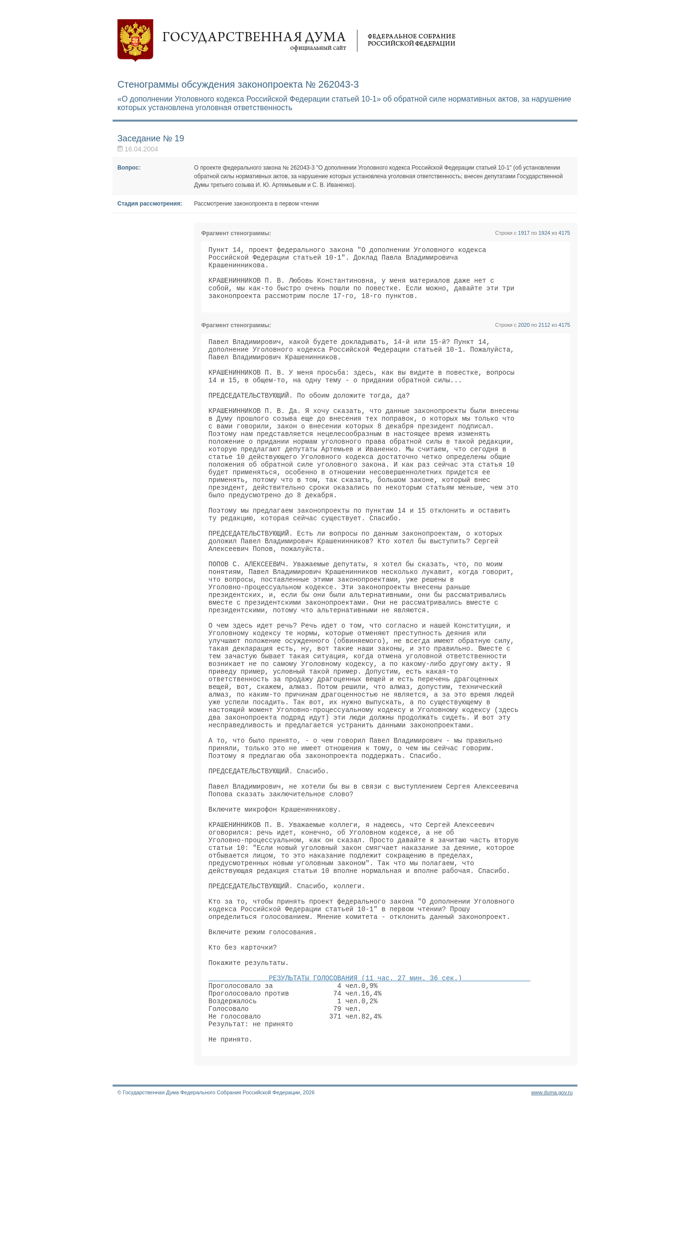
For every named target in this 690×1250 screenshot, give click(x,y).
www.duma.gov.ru (552, 1237)
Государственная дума (286, 40)
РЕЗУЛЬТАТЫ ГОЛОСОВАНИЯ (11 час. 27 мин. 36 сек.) (369, 1109)
